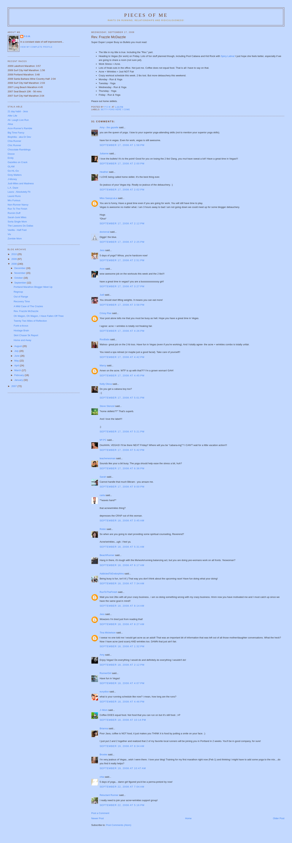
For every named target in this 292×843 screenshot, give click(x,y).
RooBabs (105, 339)
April (17, 365)
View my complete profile (36, 47)
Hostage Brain (21, 330)
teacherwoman (107, 458)
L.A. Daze (13, 187)
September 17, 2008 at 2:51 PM (122, 260)
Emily (11, 158)
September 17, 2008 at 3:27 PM (122, 286)
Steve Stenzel (107, 406)
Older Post (278, 818)
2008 (14, 263)
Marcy (103, 365)
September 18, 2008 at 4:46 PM (122, 701)
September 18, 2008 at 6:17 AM (122, 565)
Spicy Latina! (228, 56)
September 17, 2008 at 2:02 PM (122, 189)
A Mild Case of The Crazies (28, 306)
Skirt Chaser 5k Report (26, 335)
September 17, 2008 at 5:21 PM (122, 431)
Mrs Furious (14, 200)
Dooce (11, 153)
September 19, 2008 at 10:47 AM (123, 768)
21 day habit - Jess (18, 111)
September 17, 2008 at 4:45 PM (122, 375)
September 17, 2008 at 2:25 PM (122, 241)
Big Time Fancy (16, 132)
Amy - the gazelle (109, 127)
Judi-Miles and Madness (21, 183)
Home (188, 818)
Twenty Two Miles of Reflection (30, 320)
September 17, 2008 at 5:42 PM (122, 450)
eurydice (104, 691)
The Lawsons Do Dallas (20, 225)
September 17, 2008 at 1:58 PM (122, 145)
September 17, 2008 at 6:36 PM (122, 468)
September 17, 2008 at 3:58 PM (122, 304)
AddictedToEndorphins (112, 573)
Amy (102, 654)
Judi (102, 294)
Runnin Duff (14, 213)
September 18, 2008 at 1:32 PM (122, 646)
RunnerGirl (105, 673)
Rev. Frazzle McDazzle (26, 311)
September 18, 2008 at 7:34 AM (122, 583)
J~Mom (104, 710)
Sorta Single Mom (17, 221)
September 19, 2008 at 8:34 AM (122, 746)
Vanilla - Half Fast (17, 230)
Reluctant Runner (109, 795)
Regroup (18, 291)
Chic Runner (14, 145)
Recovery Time (22, 301)
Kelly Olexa (106, 384)
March (18, 370)
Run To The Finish (17, 208)
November (20, 273)
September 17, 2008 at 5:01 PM (122, 397)
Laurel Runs (14, 196)
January (19, 380)
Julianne (104, 153)
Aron (102, 268)
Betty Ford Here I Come (115, 110)
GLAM (11, 166)
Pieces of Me (146, 15)
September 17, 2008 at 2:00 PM (122, 163)
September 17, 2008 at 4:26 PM (122, 330)
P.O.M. (27, 36)
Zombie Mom (15, 238)
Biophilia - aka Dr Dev (19, 137)
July (16, 351)
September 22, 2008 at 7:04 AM (122, 786)
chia (102, 776)
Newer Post (97, 818)
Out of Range (21, 296)
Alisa (10, 124)
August (18, 346)
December (20, 268)
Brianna (104, 728)
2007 (14, 386)
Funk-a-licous (21, 325)
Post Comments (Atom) (118, 825)
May (17, 360)
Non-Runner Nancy (18, 204)
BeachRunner (107, 555)
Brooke (103, 754)
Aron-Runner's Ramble (20, 128)
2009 (14, 259)
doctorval (105, 231)
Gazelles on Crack (17, 162)
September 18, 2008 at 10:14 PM (123, 719)
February (19, 375)
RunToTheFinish (108, 592)
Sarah (103, 476)
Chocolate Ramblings (19, 149)
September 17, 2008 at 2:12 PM (122, 223)
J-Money (12, 179)
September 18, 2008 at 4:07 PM (122, 683)
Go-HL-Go (13, 170)
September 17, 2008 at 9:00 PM (122, 486)
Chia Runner (14, 141)
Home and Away (22, 340)
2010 (14, 254)
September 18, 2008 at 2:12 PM (122, 664)
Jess (102, 250)
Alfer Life (12, 115)
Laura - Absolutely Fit (19, 191)
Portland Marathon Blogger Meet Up (33, 287)
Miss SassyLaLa (108, 198)
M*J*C (103, 440)
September (20, 282)
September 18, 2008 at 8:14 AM (122, 605)
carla (102, 495)
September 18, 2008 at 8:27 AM (122, 624)
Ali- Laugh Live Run (18, 120)
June (17, 355)
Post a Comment (100, 813)
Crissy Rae (106, 313)
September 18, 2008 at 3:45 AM (122, 520)
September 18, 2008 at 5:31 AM (122, 546)
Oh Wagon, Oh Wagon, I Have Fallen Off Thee (39, 316)
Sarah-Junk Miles (17, 217)
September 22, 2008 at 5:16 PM (122, 805)
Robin (103, 529)
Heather (104, 171)
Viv (9, 234)
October (19, 277)
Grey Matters (15, 174)
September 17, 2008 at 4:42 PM (122, 357)
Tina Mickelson (108, 632)
